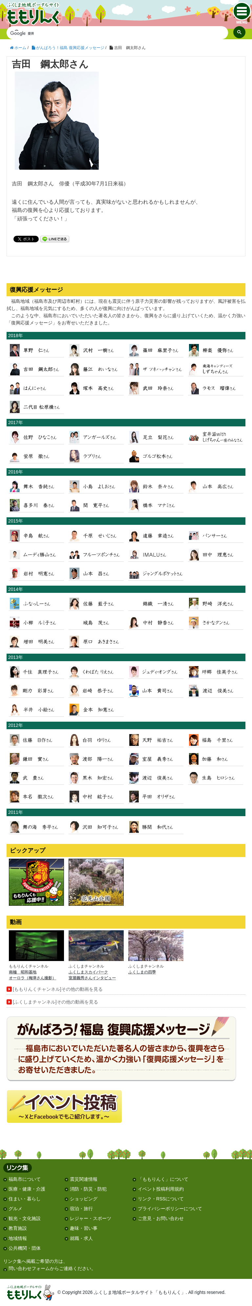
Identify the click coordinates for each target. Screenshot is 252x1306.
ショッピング (83, 1198)
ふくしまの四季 (142, 972)
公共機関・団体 (25, 1248)
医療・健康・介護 (27, 1189)
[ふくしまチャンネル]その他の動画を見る (55, 1002)
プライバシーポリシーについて (170, 1208)
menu (242, 13)
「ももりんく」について (163, 1179)
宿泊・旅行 (81, 1208)
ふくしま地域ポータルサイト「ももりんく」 (42, 14)
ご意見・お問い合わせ (161, 1218)
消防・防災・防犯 (88, 1189)
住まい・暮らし (25, 1198)
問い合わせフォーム (29, 1268)
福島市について (25, 1179)
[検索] (112, 33)
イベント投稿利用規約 (161, 1189)
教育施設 (18, 1228)
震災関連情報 (83, 1179)
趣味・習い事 (83, 1228)
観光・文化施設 (25, 1218)
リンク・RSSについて (161, 1198)
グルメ (15, 1208)
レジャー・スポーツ (90, 1218)
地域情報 (18, 1238)
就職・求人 (81, 1238)
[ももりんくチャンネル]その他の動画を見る (58, 989)
